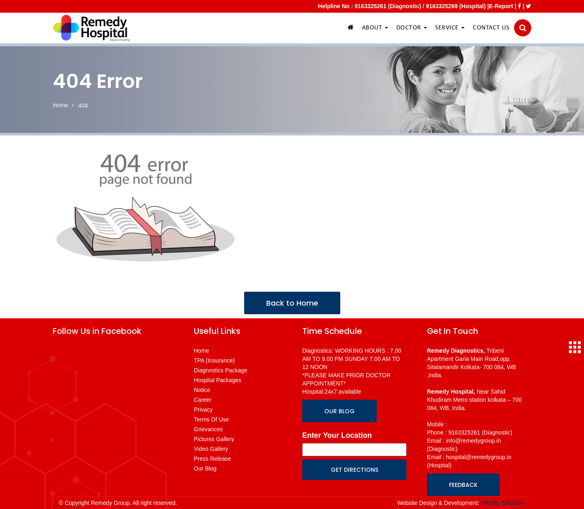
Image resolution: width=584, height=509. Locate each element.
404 (83, 105)
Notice (202, 390)
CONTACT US (491, 28)
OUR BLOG (339, 411)
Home (60, 105)
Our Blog (205, 468)
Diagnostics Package (220, 370)
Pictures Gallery (214, 439)
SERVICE (450, 28)
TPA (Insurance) (214, 360)
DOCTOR (411, 28)
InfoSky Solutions (503, 503)
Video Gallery (211, 449)
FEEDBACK (463, 485)
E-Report (501, 6)
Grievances (208, 429)
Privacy (203, 409)
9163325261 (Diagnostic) (388, 6)
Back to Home (292, 303)
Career (202, 399)
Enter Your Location (337, 435)
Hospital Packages (217, 380)
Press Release (212, 458)
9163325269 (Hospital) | (457, 6)
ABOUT (375, 28)
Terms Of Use (211, 419)
